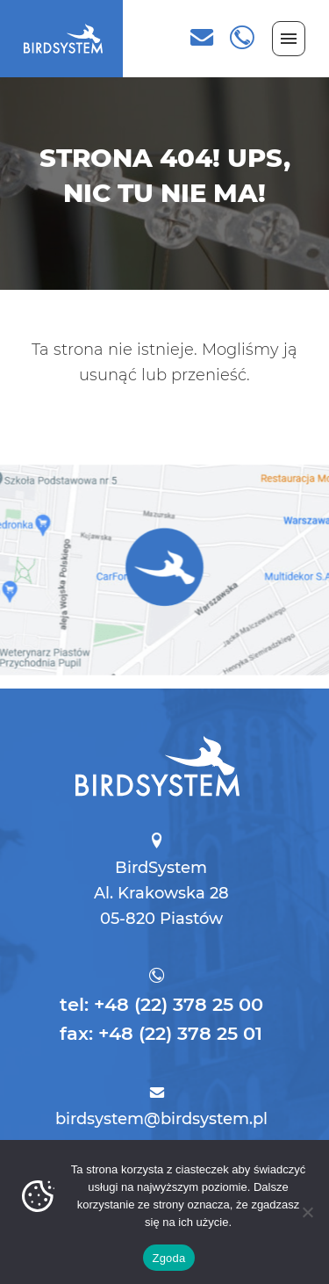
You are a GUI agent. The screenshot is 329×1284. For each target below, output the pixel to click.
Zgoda (168, 1258)
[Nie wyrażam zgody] (307, 1212)
